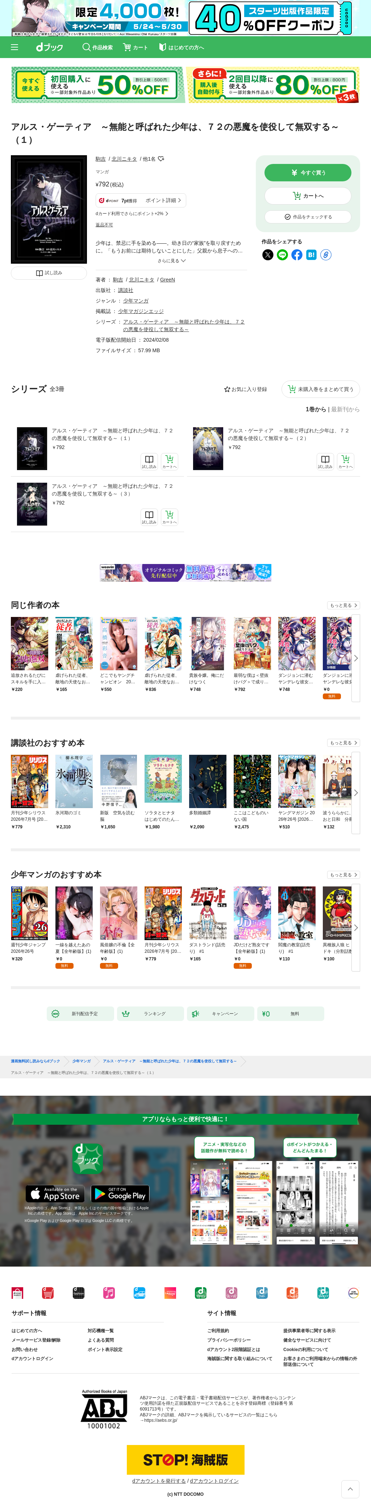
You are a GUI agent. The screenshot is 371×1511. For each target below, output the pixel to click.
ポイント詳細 (161, 200)
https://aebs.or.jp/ (160, 1420)
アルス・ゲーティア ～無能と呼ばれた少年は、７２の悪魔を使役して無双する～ (170, 1061)
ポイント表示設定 (105, 1349)
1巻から (316, 409)
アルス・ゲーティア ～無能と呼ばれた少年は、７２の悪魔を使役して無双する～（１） (113, 434)
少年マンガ (136, 301)
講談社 (125, 290)
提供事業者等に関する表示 (309, 1330)
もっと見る (341, 605)
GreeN (167, 280)
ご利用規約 (218, 1330)
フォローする (160, 158)
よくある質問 (101, 1340)
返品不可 (104, 224)
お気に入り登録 (249, 389)
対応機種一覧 (101, 1330)
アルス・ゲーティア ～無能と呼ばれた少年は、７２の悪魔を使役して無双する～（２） (289, 434)
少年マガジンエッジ (141, 311)
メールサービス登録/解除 (36, 1340)
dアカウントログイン (32, 1358)
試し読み (53, 272)
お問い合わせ (25, 1349)
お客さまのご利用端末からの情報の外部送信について (320, 1361)
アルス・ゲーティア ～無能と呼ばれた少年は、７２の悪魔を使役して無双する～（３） (113, 490)
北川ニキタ (124, 159)
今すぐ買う (313, 173)
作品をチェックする (312, 216)
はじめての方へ (27, 1330)
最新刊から (345, 409)
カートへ (313, 196)
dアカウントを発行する (159, 1481)
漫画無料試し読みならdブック (35, 1061)
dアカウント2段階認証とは (233, 1349)
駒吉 (101, 159)
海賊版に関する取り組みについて (239, 1358)
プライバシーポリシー (229, 1340)
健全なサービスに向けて (307, 1340)
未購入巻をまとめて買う (326, 389)
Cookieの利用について (305, 1349)
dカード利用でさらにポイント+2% (129, 213)
